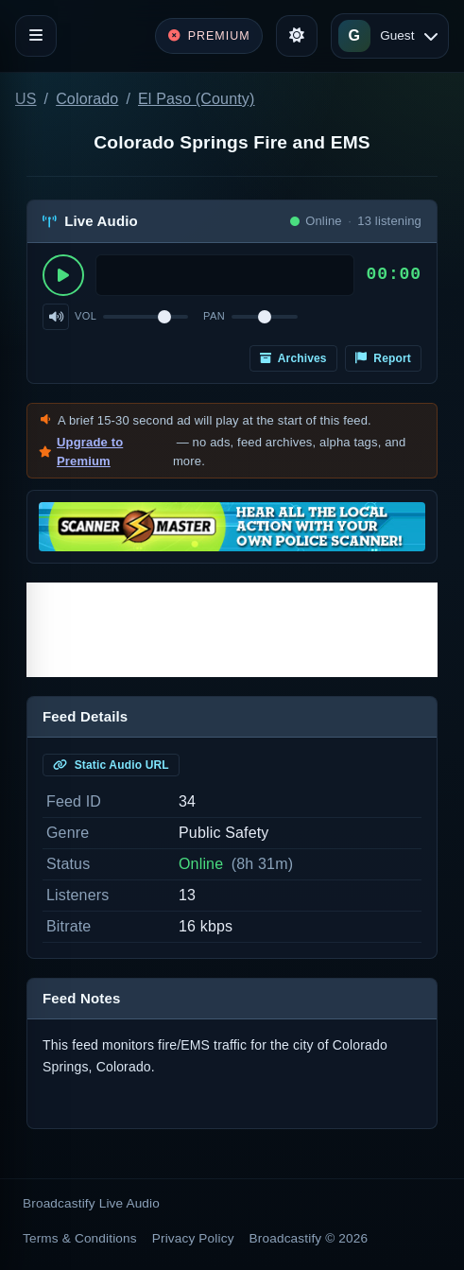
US (26, 99)
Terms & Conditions (80, 1238)
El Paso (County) (196, 99)
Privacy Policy (193, 1238)
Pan (214, 316)
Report (383, 358)
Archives (293, 358)
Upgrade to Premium (90, 451)
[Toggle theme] (297, 36)
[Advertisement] (232, 630)
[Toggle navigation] (36, 36)
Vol (85, 316)
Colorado (87, 99)
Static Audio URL (111, 765)
